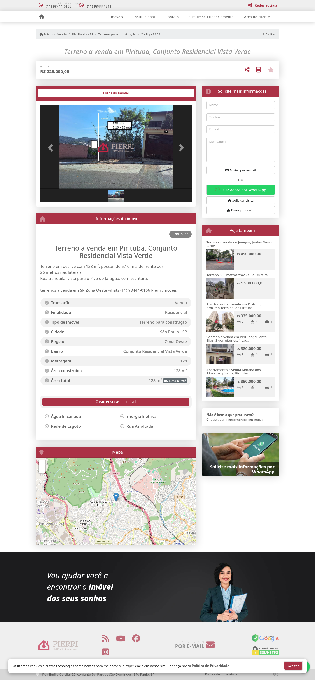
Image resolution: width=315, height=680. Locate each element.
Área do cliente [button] (257, 16)
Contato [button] (172, 16)
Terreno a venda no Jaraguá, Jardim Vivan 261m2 (239, 244)
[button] (51, 147)
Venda (62, 34)
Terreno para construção (117, 34)
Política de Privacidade (210, 666)
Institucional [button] (144, 16)
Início (45, 34)
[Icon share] (105, 638)
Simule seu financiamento (211, 16)
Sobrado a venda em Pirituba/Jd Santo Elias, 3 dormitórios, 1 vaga (236, 339)
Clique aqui (215, 419)
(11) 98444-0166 (59, 6)
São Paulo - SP (82, 34)
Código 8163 (150, 34)
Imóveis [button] (116, 16)
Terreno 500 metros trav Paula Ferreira (237, 275)
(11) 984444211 (99, 6)
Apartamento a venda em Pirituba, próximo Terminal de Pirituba (233, 306)
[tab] (54, 93)
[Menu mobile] (41, 17)
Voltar (269, 34)
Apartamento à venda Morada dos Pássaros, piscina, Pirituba (233, 371)
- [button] (42, 470)
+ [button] (42, 463)
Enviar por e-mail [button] (240, 170)
